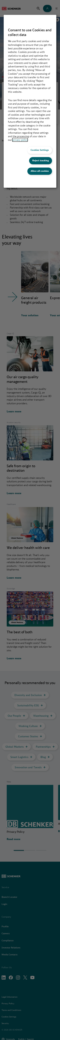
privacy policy (20, 139)
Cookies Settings (40, 150)
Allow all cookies (40, 170)
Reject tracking (40, 160)
